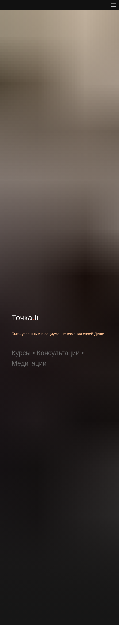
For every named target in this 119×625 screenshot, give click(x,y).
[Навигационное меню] (113, 5)
